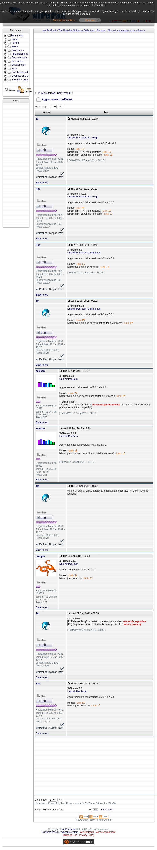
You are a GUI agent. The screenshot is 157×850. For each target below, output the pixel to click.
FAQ (14, 68)
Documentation (20, 57)
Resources (17, 61)
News (15, 46)
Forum (15, 42)
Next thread (63, 93)
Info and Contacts (21, 79)
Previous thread (46, 93)
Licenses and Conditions (25, 75)
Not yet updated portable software (126, 30)
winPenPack (68, 829)
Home (15, 39)
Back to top (42, 182)
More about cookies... (65, 20)
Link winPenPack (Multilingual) (84, 252)
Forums (101, 30)
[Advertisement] (16, 165)
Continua (90, 20)
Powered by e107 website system (60, 832)
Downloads (18, 50)
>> (61, 106)
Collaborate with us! (22, 72)
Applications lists (21, 53)
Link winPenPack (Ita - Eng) (82, 137)
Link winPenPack (68, 378)
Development (19, 64)
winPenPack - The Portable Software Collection (68, 30)
